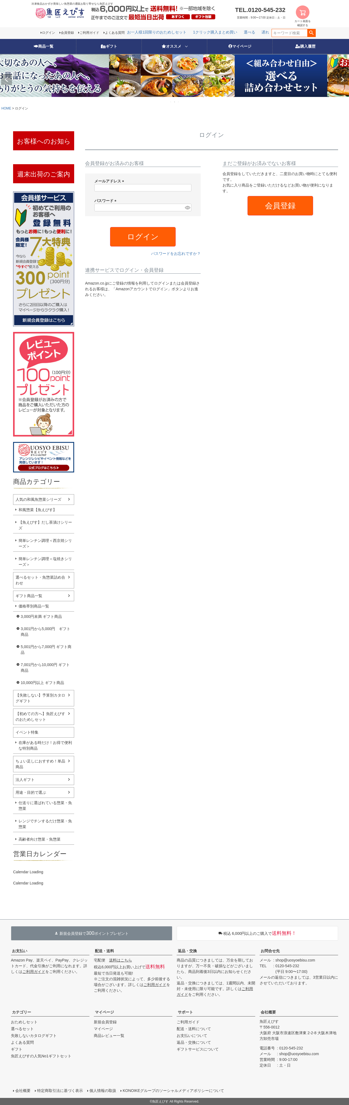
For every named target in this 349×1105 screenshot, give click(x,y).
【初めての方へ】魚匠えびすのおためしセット (40, 717)
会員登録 (67, 33)
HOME (6, 108)
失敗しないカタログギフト (34, 1035)
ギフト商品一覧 (29, 596)
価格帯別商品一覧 (34, 606)
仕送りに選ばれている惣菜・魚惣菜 (45, 806)
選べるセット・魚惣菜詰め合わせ (40, 580)
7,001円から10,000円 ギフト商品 (45, 668)
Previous (6, 79)
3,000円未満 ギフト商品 (41, 616)
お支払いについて (192, 1035)
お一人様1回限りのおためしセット (248, 32)
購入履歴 (305, 46)
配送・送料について (194, 1029)
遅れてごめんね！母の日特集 (157, 32)
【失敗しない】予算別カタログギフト (40, 698)
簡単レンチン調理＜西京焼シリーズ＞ (45, 543)
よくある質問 (115, 33)
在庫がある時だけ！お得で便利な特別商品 (45, 745)
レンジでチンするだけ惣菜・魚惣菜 (45, 824)
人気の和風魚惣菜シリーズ (38, 499)
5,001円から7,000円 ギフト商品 (46, 650)
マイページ (239, 46)
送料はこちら (120, 960)
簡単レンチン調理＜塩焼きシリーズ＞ (45, 562)
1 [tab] (171, 101)
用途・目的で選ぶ (31, 792)
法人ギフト (25, 779)
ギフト (109, 46)
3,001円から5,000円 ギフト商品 (45, 632)
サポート (185, 1012)
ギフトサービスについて (198, 1049)
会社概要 (268, 1012)
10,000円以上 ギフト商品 (42, 682)
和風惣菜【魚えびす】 (38, 510)
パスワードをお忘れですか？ (176, 253)
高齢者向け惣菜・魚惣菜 (40, 839)
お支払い (19, 951)
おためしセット (24, 1022)
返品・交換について (194, 1042)
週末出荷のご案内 (43, 174)
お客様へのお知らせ (44, 144)
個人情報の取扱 (102, 1090)
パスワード (106, 201)
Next (342, 79)
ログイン (48, 33)
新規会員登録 (105, 1022)
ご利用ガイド (89, 33)
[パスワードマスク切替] (187, 207)
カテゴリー (21, 1012)
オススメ (171, 46)
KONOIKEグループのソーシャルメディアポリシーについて (173, 1090)
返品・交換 (187, 951)
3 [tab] (178, 101)
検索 (311, 33)
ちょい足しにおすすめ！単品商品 (40, 764)
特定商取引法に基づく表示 (60, 1090)
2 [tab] (174, 101)
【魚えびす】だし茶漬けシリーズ (45, 525)
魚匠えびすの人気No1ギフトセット (41, 1056)
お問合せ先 (270, 951)
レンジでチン (200, 32)
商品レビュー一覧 (109, 1035)
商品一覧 (43, 46)
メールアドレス (110, 181)
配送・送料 (104, 951)
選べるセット (22, 1029)
